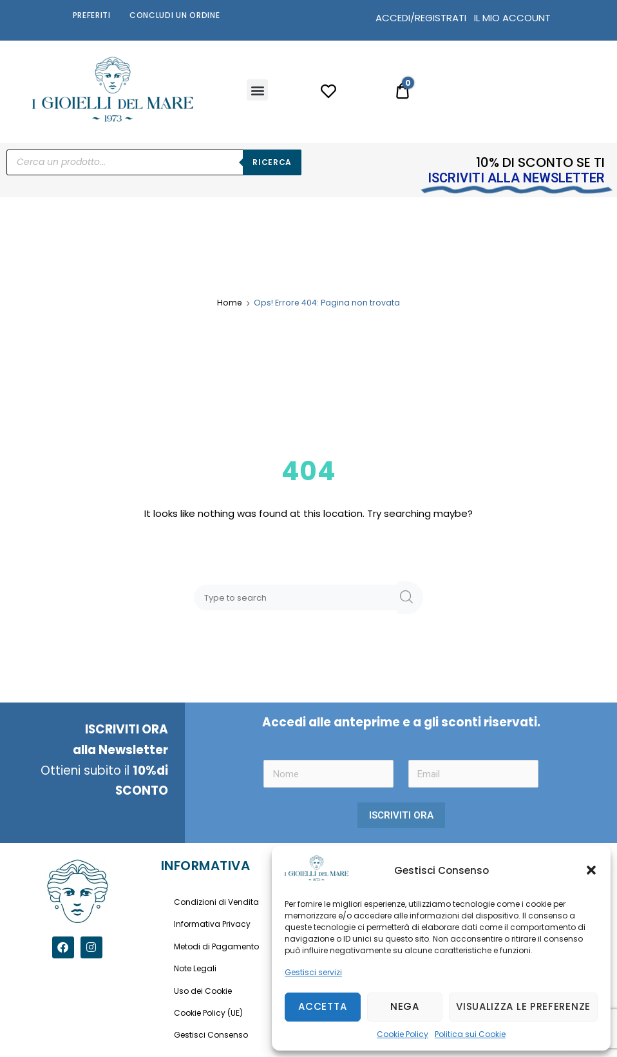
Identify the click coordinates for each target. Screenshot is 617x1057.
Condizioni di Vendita (216, 902)
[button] (591, 870)
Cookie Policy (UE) (208, 1012)
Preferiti (92, 15)
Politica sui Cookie (470, 1034)
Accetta (322, 1006)
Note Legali (195, 968)
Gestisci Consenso (211, 1034)
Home (229, 302)
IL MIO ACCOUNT (512, 17)
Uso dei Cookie (203, 990)
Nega (404, 1006)
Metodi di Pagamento (216, 946)
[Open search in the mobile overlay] (153, 162)
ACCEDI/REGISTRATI (420, 17)
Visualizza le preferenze (523, 1006)
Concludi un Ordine (174, 15)
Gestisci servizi (313, 972)
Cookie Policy (402, 1034)
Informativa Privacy (212, 923)
